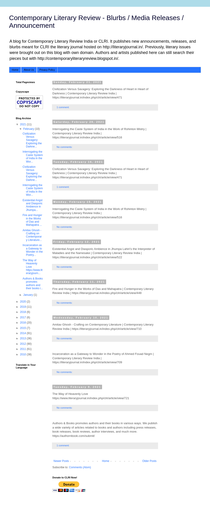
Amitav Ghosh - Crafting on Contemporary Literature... (32, 235)
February (29, 128)
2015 (23, 328)
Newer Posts (61, 461)
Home (15, 69)
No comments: (65, 147)
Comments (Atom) (80, 467)
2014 (23, 333)
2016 (23, 322)
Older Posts (149, 461)
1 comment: (63, 107)
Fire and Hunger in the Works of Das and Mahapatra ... (32, 220)
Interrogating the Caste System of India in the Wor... (33, 156)
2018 (23, 312)
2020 (23, 301)
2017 (23, 317)
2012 (23, 343)
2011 (23, 349)
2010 (23, 354)
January (28, 294)
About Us (29, 69)
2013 (23, 338)
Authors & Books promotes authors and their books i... (33, 283)
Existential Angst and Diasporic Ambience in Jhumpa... (32, 205)
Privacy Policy (47, 69)
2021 (23, 124)
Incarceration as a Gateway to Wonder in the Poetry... (33, 250)
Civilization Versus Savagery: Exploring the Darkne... (32, 140)
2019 (23, 306)
